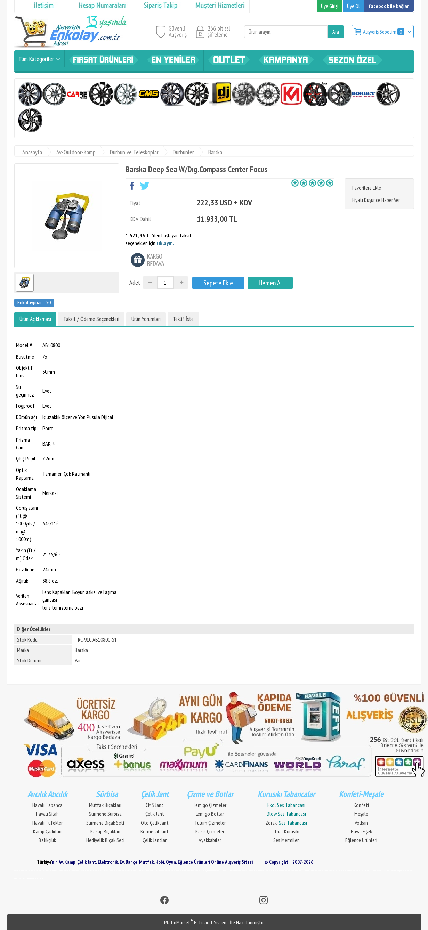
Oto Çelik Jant (155, 822)
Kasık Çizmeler (209, 831)
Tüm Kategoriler (36, 59)
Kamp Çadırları (47, 831)
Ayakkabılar (210, 840)
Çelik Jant (154, 813)
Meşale (361, 813)
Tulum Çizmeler (210, 822)
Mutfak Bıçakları (105, 804)
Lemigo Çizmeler (210, 804)
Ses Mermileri (286, 840)
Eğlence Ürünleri (361, 840)
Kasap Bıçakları (105, 831)
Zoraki (286, 822)
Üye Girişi (329, 5)
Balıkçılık (47, 840)
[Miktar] (165, 282)
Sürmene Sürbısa (105, 813)
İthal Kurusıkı (286, 831)
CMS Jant (154, 804)
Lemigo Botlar (210, 813)
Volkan (361, 822)
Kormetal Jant (154, 831)
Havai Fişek (361, 831)
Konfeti (361, 804)
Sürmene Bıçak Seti (105, 822)
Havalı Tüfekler (47, 822)
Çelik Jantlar (155, 840)
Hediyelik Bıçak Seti (105, 840)
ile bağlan (389, 5)
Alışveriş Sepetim (384, 31)
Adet (134, 282)
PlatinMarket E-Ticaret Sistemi (196, 922)
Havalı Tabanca (47, 804)
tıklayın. (165, 242)
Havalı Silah (47, 813)
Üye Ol (353, 5)
